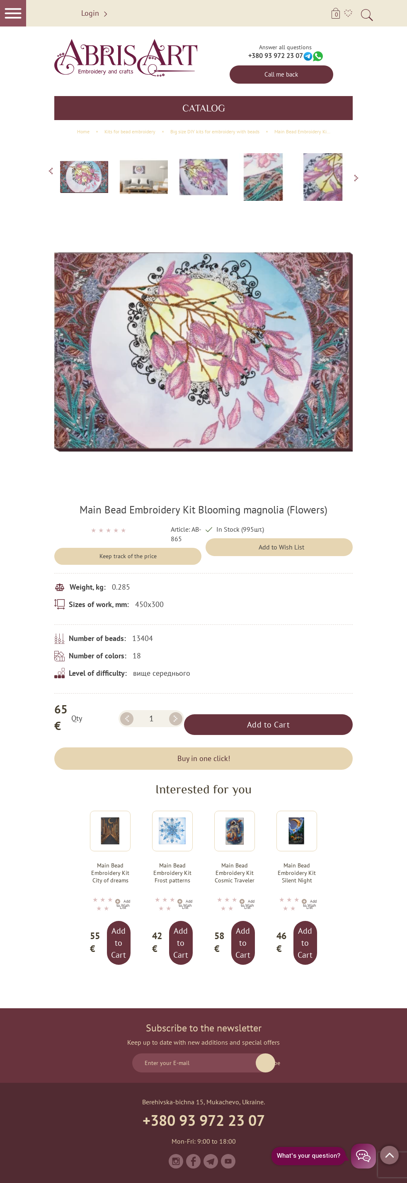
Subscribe (265, 1063)
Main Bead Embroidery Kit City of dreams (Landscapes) (110, 873)
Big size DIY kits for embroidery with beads (214, 131)
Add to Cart (268, 724)
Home (83, 131)
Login (95, 13)
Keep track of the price (128, 556)
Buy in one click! (203, 758)
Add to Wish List (281, 547)
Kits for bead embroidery (129, 131)
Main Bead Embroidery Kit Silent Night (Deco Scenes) (297, 873)
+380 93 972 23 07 (275, 55)
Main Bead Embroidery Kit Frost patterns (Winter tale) (172, 873)
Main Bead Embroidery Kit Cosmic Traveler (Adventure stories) (234, 873)
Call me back (281, 74)
